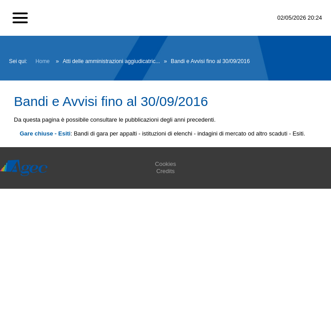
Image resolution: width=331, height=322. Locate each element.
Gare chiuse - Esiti (45, 133)
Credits (165, 171)
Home (42, 61)
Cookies (165, 164)
